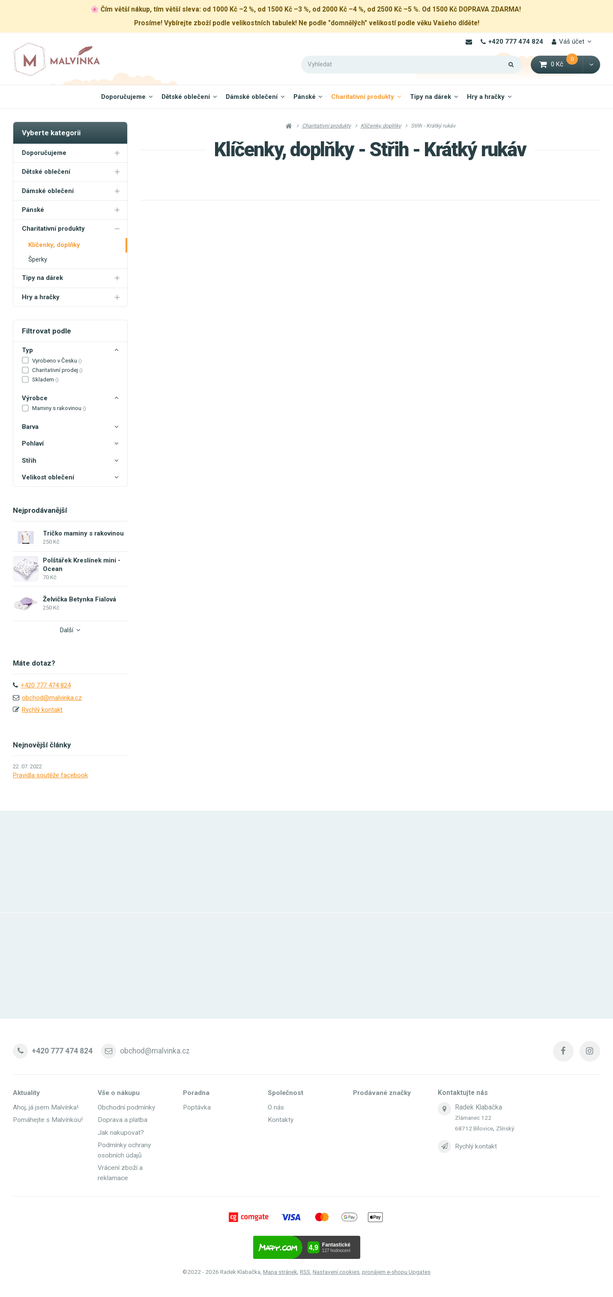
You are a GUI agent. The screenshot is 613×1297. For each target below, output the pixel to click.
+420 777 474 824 (512, 41)
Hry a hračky (486, 97)
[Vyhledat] (411, 65)
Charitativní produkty (362, 97)
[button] (591, 65)
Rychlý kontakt (42, 710)
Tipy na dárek (430, 97)
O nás (276, 1107)
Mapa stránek (280, 1270)
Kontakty (280, 1119)
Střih (70, 461)
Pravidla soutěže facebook (50, 775)
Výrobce (70, 398)
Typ (70, 350)
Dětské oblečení (185, 97)
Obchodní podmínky (126, 1107)
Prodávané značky (382, 1092)
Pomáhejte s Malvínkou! (48, 1119)
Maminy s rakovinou (59, 408)
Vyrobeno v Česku (57, 360)
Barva (70, 427)
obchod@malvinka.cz (52, 698)
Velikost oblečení (70, 477)
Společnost (286, 1092)
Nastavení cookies (336, 1270)
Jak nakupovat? (121, 1132)
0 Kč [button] (561, 64)
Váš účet (568, 41)
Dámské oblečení (252, 97)
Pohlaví (70, 444)
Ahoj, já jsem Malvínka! (46, 1107)
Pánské (304, 97)
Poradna (196, 1092)
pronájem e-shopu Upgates (396, 1270)
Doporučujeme (123, 97)
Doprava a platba (122, 1119)
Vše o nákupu (119, 1092)
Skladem (45, 379)
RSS (305, 1270)
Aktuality (27, 1092)
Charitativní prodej (57, 370)
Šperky (37, 259)
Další (70, 630)
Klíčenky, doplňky (54, 245)
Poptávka (197, 1107)
